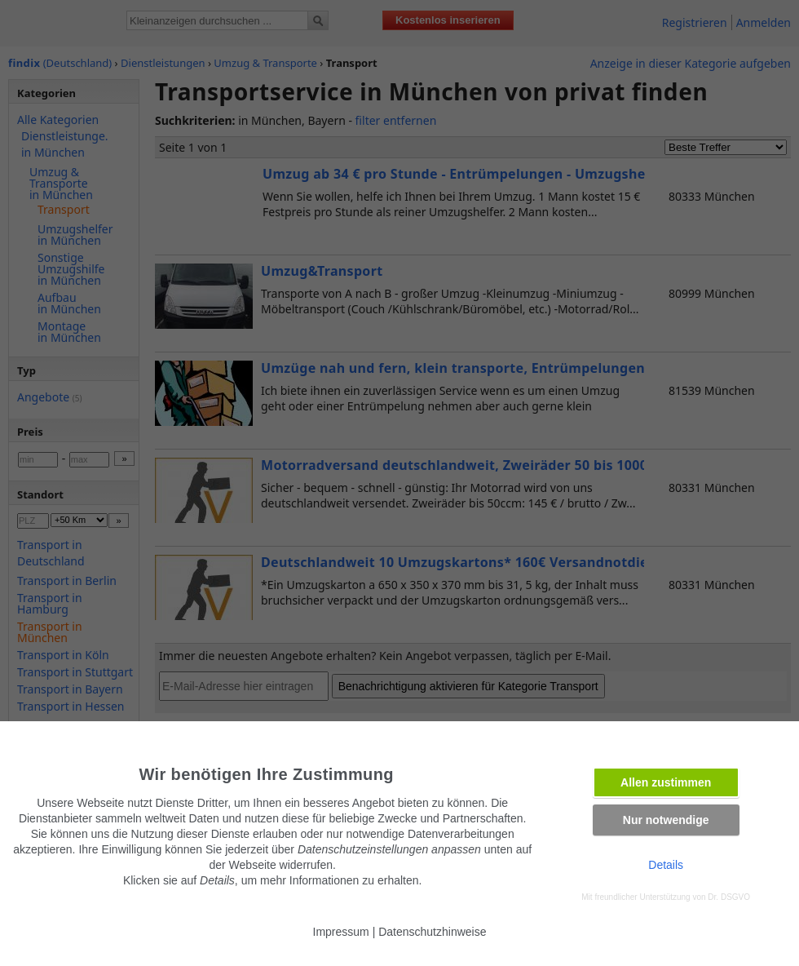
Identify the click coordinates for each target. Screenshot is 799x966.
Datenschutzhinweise (432, 931)
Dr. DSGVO (729, 897)
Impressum (341, 931)
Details (665, 864)
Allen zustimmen (665, 782)
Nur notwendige (666, 819)
